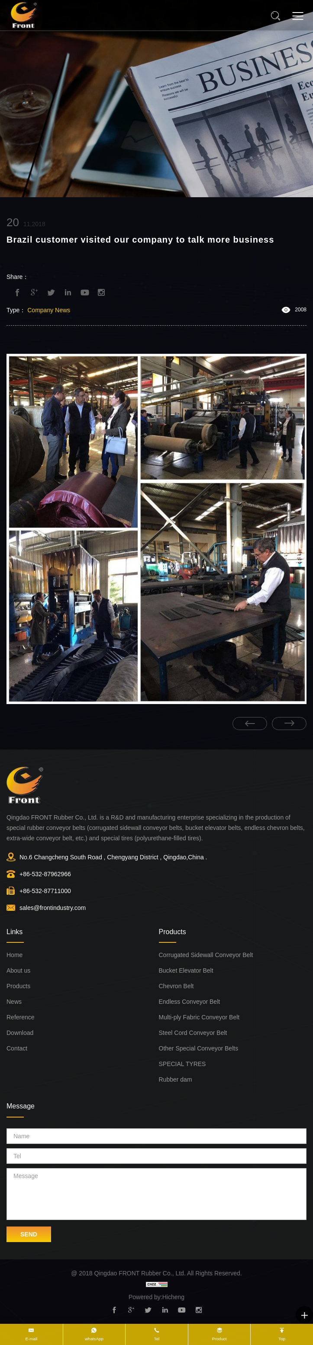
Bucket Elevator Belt (186, 970)
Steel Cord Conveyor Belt (193, 1032)
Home (14, 954)
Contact (16, 1048)
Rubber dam (175, 1079)
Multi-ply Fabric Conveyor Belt (199, 1017)
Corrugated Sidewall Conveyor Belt (206, 954)
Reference (20, 1017)
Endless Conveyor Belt (189, 1001)
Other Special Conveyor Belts (199, 1048)
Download (19, 1032)
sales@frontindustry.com (52, 907)
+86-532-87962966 (45, 874)
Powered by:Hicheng (156, 1297)
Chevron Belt (176, 986)
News (14, 1001)
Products (18, 986)
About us (18, 970)
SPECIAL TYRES (182, 1063)
